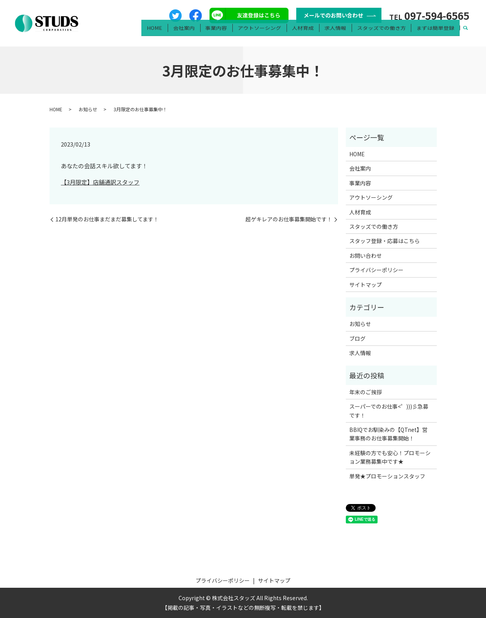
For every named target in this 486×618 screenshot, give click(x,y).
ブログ (357, 338)
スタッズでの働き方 (384, 33)
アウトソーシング (269, 33)
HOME (170, 33)
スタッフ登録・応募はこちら (384, 241)
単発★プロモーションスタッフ (387, 476)
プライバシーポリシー (376, 270)
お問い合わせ (365, 255)
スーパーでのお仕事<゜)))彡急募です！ (388, 410)
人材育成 (310, 33)
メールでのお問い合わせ (333, 15)
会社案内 (197, 33)
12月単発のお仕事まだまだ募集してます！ (107, 219)
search (465, 33)
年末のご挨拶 (365, 392)
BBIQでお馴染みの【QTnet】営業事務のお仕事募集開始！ (388, 434)
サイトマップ (365, 284)
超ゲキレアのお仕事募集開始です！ (289, 219)
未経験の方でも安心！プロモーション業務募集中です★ (390, 457)
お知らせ (88, 109)
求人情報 (340, 33)
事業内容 (228, 33)
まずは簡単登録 (436, 33)
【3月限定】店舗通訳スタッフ (100, 182)
